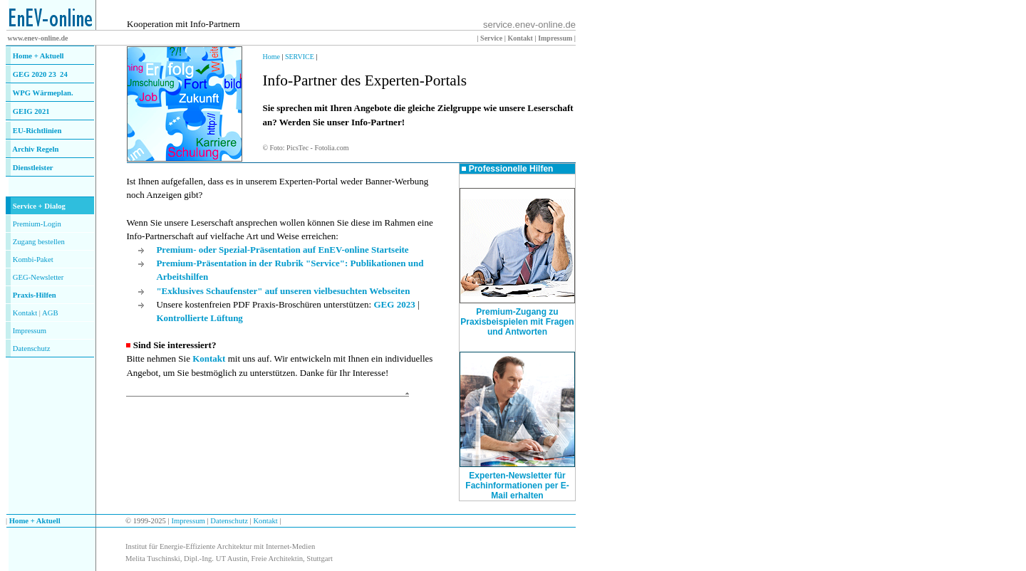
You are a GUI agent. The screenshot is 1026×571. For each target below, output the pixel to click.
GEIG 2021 (31, 111)
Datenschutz (228, 521)
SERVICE (299, 57)
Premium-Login (37, 224)
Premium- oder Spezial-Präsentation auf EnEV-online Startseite (282, 249)
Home (270, 57)
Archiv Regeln (35, 149)
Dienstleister (33, 168)
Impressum (29, 331)
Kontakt (25, 313)
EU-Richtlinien (37, 131)
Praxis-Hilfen (34, 295)
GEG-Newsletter (38, 277)
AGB (50, 313)
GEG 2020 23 (40, 74)
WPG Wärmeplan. (43, 93)
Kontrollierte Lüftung (199, 318)
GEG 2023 (394, 304)
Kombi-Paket (33, 259)
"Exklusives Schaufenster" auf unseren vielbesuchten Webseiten (283, 291)
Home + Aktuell (38, 56)
